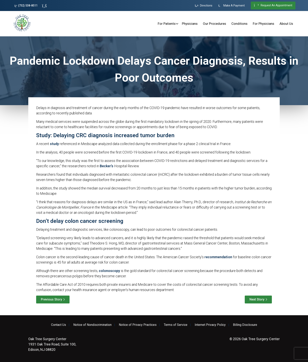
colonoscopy (109, 271)
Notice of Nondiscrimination (92, 324)
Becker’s (106, 166)
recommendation (218, 257)
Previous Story (51, 299)
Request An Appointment (273, 5)
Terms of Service (175, 324)
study (54, 144)
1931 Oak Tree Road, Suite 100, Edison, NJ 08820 (52, 344)
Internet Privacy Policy (210, 324)
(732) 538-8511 (26, 5)
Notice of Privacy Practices (138, 324)
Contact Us (58, 324)
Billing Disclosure (245, 324)
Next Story (256, 299)
